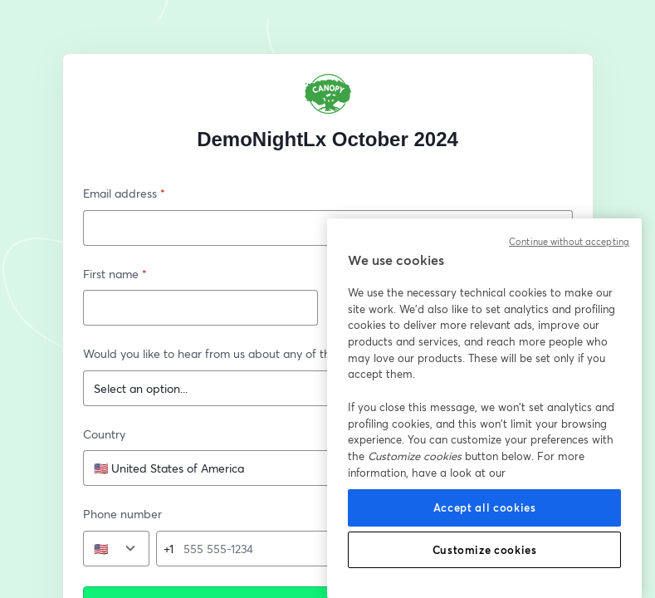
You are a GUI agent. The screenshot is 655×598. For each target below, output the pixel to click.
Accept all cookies (484, 507)
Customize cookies (485, 549)
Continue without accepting (569, 242)
